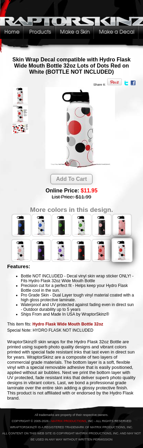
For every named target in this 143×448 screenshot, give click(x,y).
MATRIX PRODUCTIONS (68, 421)
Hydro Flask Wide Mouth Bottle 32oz (67, 324)
